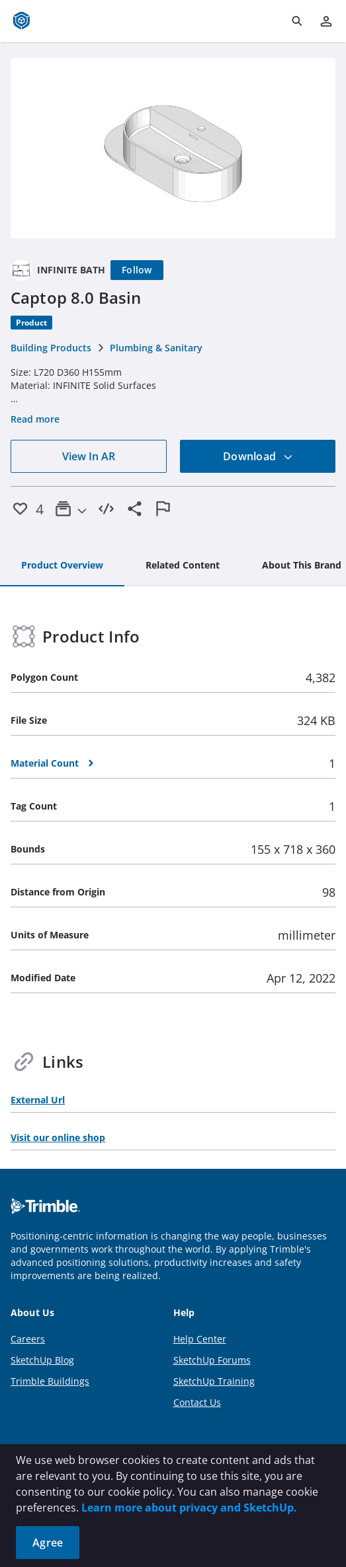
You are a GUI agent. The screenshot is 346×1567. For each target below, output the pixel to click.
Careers (28, 1339)
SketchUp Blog (42, 1360)
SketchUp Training (214, 1381)
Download (258, 456)
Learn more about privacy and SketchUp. (189, 1507)
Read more (35, 419)
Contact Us (197, 1402)
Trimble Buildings (50, 1381)
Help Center (199, 1339)
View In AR (88, 456)
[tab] (62, 565)
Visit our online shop (58, 1137)
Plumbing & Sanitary (156, 347)
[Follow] (136, 270)
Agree (47, 1542)
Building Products (51, 347)
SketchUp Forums (212, 1360)
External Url (38, 1100)
